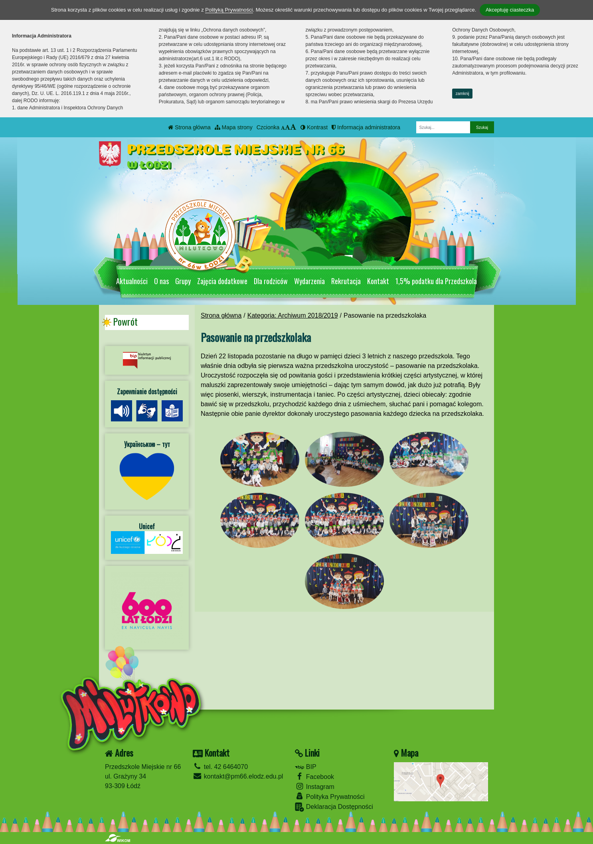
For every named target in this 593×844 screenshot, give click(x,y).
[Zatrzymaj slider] (348, 261)
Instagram (314, 786)
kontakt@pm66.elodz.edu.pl (238, 776)
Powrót (125, 321)
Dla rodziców (271, 281)
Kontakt (378, 281)
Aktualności (132, 281)
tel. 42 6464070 (220, 766)
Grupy (183, 281)
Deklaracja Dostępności (334, 807)
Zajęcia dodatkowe (222, 281)
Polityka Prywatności (329, 796)
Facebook (314, 776)
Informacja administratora (366, 127)
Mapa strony (234, 127)
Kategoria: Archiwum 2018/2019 (292, 315)
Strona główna (189, 127)
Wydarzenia (309, 281)
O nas (161, 281)
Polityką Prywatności (229, 10)
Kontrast (314, 127)
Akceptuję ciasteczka (510, 10)
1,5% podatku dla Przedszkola (436, 281)
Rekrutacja (346, 281)
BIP (305, 766)
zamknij (462, 93)
